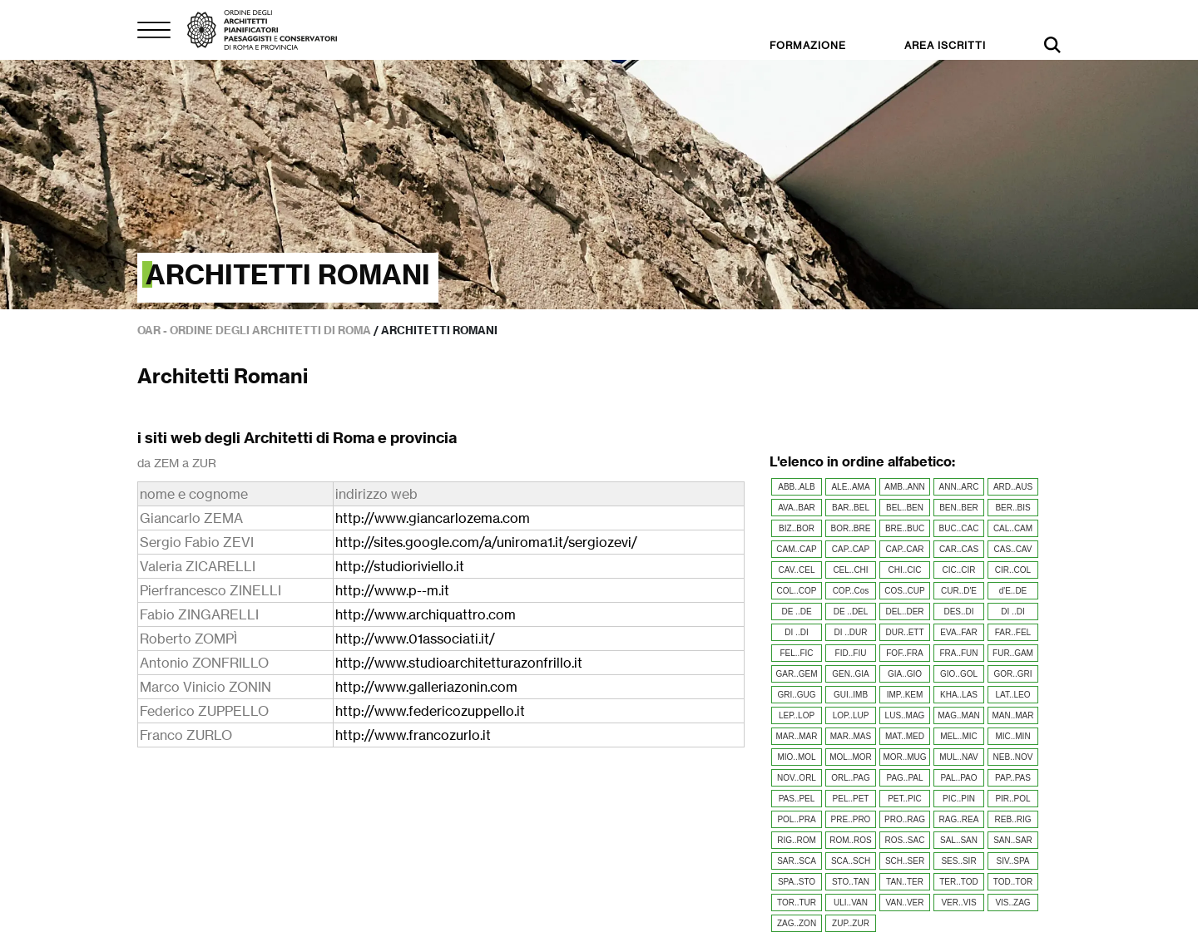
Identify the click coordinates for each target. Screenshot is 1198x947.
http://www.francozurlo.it (413, 735)
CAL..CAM (1012, 528)
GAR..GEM (796, 673)
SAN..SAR (1012, 840)
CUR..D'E (959, 590)
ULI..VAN (851, 902)
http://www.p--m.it (392, 590)
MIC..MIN (1012, 736)
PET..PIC (905, 798)
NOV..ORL (796, 777)
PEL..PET (851, 798)
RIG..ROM (796, 840)
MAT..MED (904, 736)
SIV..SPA (1012, 861)
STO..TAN (850, 881)
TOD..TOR (1012, 881)
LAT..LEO (1012, 694)
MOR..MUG (904, 757)
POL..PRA (796, 819)
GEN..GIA (850, 673)
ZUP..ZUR (850, 923)
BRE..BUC (904, 528)
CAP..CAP (850, 549)
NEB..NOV (1013, 757)
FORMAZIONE (808, 45)
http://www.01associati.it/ (415, 638)
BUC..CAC (959, 528)
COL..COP (797, 590)
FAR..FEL (1013, 632)
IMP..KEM (905, 694)
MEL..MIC (958, 736)
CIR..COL (1013, 570)
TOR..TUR (796, 902)
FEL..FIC (796, 653)
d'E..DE (1013, 590)
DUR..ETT (904, 632)
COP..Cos (851, 590)
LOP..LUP (851, 715)
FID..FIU (851, 653)
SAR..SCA (796, 861)
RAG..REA (959, 819)
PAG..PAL (904, 777)
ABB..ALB (796, 486)
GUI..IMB (851, 694)
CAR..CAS (958, 549)
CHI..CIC (905, 570)
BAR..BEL (850, 507)
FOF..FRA (904, 653)
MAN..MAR (1013, 715)
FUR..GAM (1013, 653)
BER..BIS (1012, 507)
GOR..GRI (1012, 673)
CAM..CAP (796, 549)
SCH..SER (904, 861)
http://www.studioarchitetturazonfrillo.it (458, 662)
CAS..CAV (1013, 549)
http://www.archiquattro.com (425, 614)
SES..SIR (958, 861)
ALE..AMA (850, 486)
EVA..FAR (958, 632)
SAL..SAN (959, 840)
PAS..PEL (797, 798)
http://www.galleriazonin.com (426, 686)
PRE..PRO (851, 819)
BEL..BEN (904, 507)
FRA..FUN (958, 653)
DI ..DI (1012, 611)
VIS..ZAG (1012, 902)
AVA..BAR (796, 507)
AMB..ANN (904, 486)
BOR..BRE (851, 528)
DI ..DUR (851, 632)
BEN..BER (958, 507)
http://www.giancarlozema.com (432, 518)
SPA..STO (796, 881)
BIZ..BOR (796, 528)
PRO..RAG (904, 819)
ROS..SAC (905, 840)
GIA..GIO (905, 673)
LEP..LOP (796, 715)
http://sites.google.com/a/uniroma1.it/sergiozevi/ (486, 542)
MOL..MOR (850, 757)
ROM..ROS (850, 840)
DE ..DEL (851, 611)
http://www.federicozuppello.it (430, 711)
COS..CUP (904, 590)
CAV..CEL (797, 570)
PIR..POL (1012, 798)
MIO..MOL (796, 757)
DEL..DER (904, 611)
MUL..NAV (958, 757)
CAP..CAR (905, 549)
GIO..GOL (959, 673)
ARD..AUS (1012, 486)
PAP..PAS (1013, 777)
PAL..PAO (958, 777)
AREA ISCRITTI (945, 45)
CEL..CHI (850, 570)
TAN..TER (904, 881)
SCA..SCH (850, 861)
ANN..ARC (959, 486)
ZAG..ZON (796, 923)
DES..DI (958, 611)
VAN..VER (905, 902)
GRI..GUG (796, 694)
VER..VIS (958, 902)
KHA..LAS (959, 694)
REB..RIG (1013, 819)
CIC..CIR (959, 570)
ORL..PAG (850, 777)
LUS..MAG (905, 715)
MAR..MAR (797, 736)
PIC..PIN (959, 798)
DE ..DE (796, 611)
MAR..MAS (850, 736)
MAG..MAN (959, 715)
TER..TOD (958, 881)
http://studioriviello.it (399, 566)
